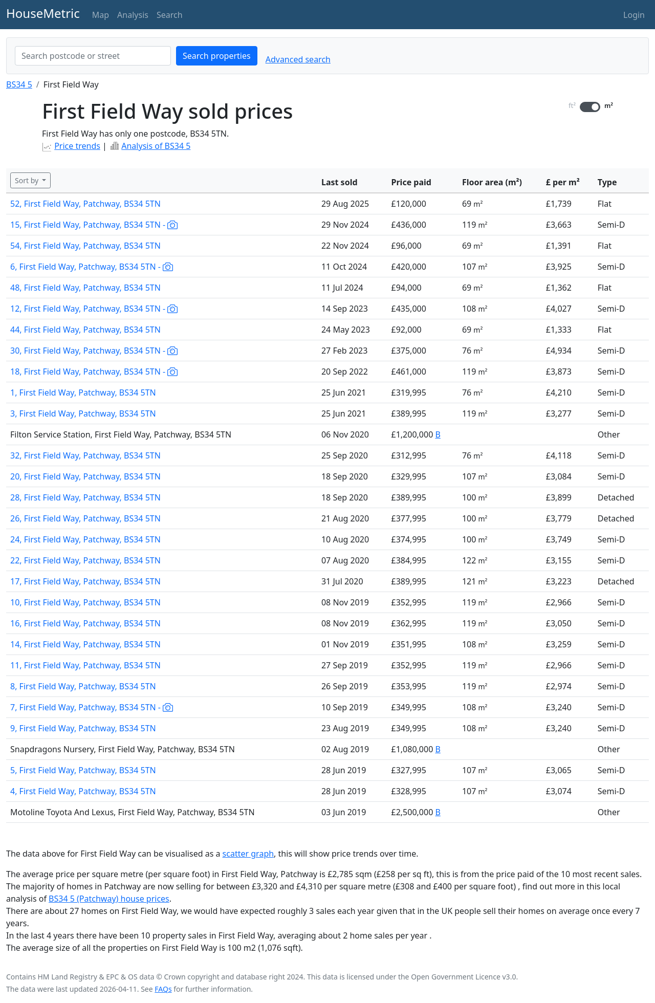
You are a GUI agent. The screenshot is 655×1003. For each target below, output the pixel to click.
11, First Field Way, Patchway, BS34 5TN (85, 665)
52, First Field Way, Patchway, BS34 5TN (85, 203)
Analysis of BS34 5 (155, 145)
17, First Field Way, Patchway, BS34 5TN (85, 581)
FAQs (163, 989)
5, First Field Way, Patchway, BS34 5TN (83, 770)
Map (100, 14)
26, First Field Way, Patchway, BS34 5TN (85, 518)
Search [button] (170, 14)
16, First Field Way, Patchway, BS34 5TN (85, 623)
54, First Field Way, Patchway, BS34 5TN (85, 245)
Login (634, 14)
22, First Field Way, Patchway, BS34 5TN (85, 560)
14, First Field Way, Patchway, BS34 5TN (85, 644)
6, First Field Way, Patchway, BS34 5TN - (91, 266)
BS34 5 (19, 84)
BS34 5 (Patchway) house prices (109, 898)
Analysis (132, 14)
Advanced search (298, 59)
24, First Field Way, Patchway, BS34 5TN (85, 539)
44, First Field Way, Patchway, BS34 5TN (85, 329)
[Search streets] (93, 56)
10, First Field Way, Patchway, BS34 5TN (85, 602)
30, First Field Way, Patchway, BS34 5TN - (94, 350)
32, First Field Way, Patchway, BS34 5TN (85, 455)
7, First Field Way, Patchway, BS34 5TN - (91, 707)
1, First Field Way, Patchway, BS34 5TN (83, 392)
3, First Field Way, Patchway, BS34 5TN (83, 413)
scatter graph (248, 853)
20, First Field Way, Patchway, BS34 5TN (85, 476)
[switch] (590, 107)
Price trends (77, 145)
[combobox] (93, 56)
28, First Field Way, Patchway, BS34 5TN (85, 497)
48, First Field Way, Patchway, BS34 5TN (85, 287)
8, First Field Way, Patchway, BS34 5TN (83, 686)
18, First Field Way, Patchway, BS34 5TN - (94, 371)
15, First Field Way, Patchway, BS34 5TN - (94, 224)
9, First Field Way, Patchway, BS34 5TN (83, 728)
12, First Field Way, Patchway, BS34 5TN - (94, 308)
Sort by (27, 180)
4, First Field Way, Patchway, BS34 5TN (83, 791)
